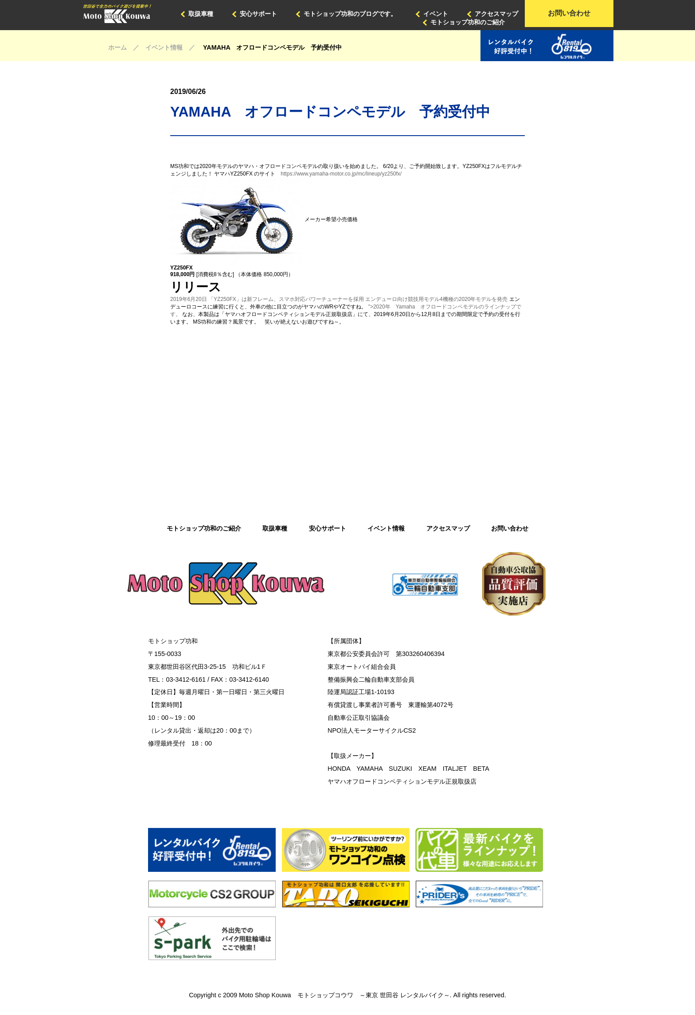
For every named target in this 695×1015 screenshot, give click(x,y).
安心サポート (258, 13)
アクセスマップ (496, 13)
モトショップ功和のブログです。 (350, 13)
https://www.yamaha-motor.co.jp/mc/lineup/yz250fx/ (341, 174)
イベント (435, 13)
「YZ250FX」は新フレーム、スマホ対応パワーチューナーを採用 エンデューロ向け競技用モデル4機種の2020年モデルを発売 (358, 299)
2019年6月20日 (188, 299)
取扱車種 (200, 13)
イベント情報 (386, 528)
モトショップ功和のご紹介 (467, 22)
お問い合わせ (569, 13)
